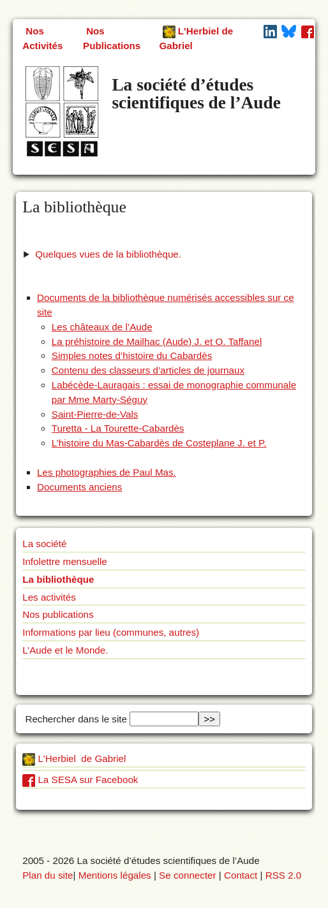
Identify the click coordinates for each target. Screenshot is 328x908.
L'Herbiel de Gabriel (197, 38)
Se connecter (187, 875)
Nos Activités (42, 38)
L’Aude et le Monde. (65, 650)
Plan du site (47, 875)
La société (44, 543)
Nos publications (57, 614)
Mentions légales (114, 875)
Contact (240, 875)
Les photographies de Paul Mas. (106, 472)
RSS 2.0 (283, 875)
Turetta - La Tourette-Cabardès (118, 428)
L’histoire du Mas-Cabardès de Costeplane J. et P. (159, 442)
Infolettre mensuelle (64, 561)
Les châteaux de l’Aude (102, 326)
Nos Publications (111, 38)
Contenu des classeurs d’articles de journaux (148, 370)
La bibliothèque (58, 579)
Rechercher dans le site (74, 719)
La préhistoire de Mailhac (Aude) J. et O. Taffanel (157, 341)
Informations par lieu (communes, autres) (110, 632)
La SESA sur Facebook (80, 779)
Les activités (49, 597)
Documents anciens (79, 486)
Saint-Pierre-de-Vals (95, 414)
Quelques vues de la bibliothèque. (108, 254)
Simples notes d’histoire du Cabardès (132, 355)
